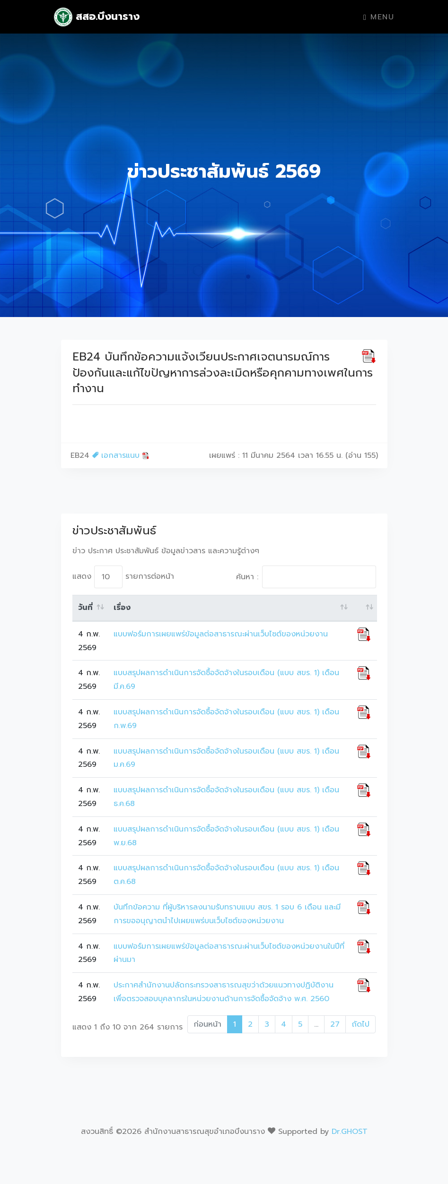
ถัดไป (360, 1024)
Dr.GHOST (350, 1131)
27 (335, 1024)
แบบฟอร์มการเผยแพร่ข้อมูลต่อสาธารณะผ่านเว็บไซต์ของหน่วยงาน (221, 634)
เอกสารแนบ (120, 455)
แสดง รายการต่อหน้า (123, 577)
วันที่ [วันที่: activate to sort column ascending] (85, 607)
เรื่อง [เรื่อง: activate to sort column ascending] (122, 607)
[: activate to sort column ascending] (364, 608)
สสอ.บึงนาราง (97, 17)
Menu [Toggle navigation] (378, 17)
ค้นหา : (306, 577)
